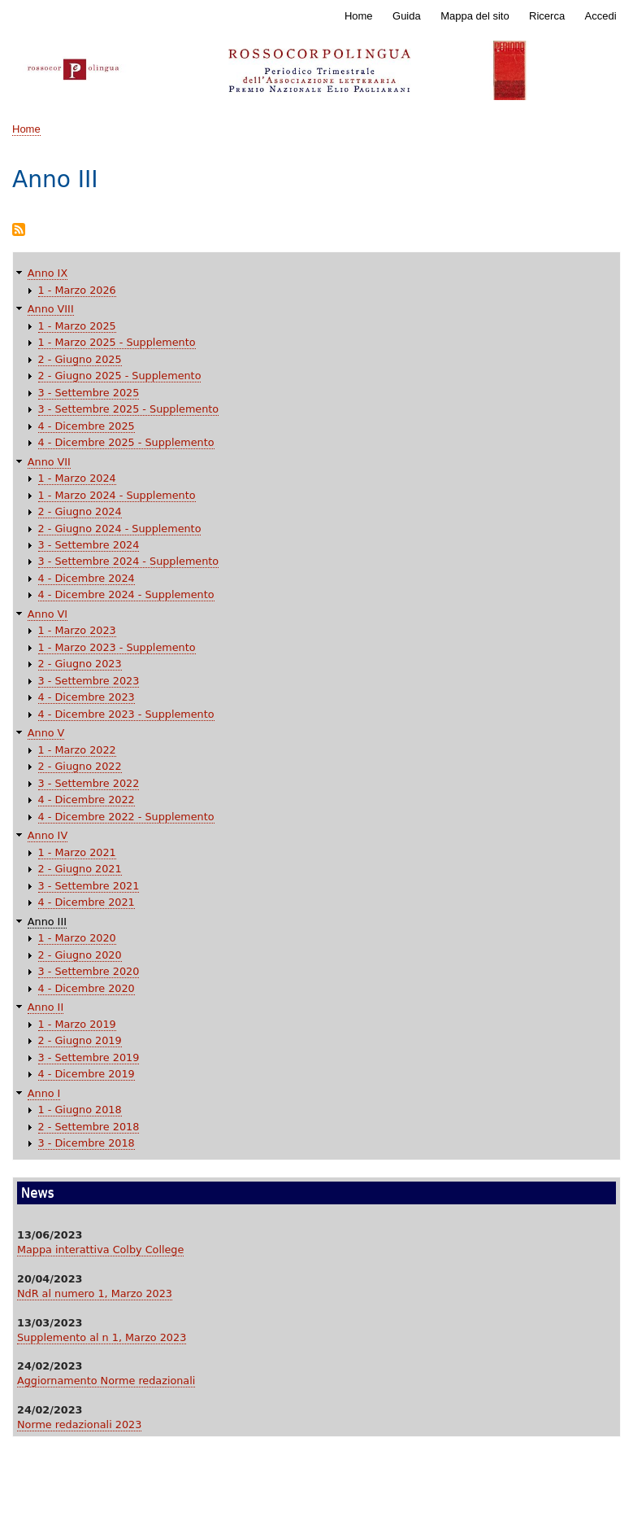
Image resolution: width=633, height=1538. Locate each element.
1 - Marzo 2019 (77, 1024)
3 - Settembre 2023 (89, 681)
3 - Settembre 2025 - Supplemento (128, 409)
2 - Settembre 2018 (89, 1127)
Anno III (47, 921)
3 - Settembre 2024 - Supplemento (128, 561)
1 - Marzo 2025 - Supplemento (117, 342)
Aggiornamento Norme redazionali (106, 1380)
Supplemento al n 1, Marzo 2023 (101, 1337)
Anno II (45, 1007)
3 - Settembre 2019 (89, 1057)
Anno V (46, 733)
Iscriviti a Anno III (18, 230)
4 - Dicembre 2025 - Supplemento (126, 442)
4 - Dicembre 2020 (86, 988)
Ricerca (547, 16)
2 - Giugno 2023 (80, 664)
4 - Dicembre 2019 (86, 1074)
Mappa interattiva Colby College (100, 1249)
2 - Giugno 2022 (80, 766)
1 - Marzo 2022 (77, 750)
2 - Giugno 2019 (80, 1040)
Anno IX (47, 273)
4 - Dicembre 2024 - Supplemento (126, 594)
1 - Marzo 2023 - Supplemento (117, 647)
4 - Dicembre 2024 (86, 578)
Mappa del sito (474, 16)
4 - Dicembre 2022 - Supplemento (126, 817)
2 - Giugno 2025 (80, 359)
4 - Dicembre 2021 (86, 902)
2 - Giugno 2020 (80, 955)
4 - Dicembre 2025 (86, 426)
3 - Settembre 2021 (89, 886)
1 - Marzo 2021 (77, 852)
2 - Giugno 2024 (80, 511)
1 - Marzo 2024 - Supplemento (117, 495)
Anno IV (47, 835)
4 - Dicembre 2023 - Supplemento (126, 714)
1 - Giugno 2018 (80, 1109)
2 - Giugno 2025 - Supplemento (120, 375)
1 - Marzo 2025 (77, 326)
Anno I (44, 1093)
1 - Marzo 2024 (77, 478)
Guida (406, 16)
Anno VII (49, 462)
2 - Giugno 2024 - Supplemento (120, 528)
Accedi (601, 16)
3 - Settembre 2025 (89, 393)
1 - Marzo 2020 (77, 938)
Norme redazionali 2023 (79, 1424)
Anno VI (47, 614)
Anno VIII (51, 309)
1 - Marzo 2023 (77, 630)
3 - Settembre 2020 (89, 971)
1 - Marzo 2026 (77, 290)
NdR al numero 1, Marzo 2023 (94, 1293)
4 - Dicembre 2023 (86, 697)
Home (359, 16)
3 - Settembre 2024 (89, 545)
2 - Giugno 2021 (80, 869)
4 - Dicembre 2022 (86, 799)
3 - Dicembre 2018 (86, 1143)
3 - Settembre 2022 (89, 783)
